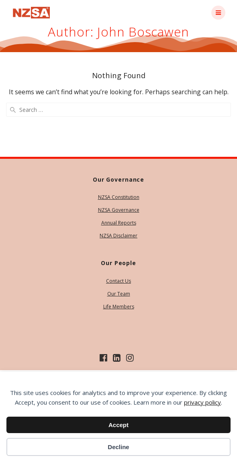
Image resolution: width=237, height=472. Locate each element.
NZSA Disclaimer (118, 235)
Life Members (118, 306)
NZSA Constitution (118, 197)
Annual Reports (118, 222)
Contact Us (118, 281)
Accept (118, 424)
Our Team (118, 293)
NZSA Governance (118, 210)
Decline (118, 447)
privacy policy (202, 402)
